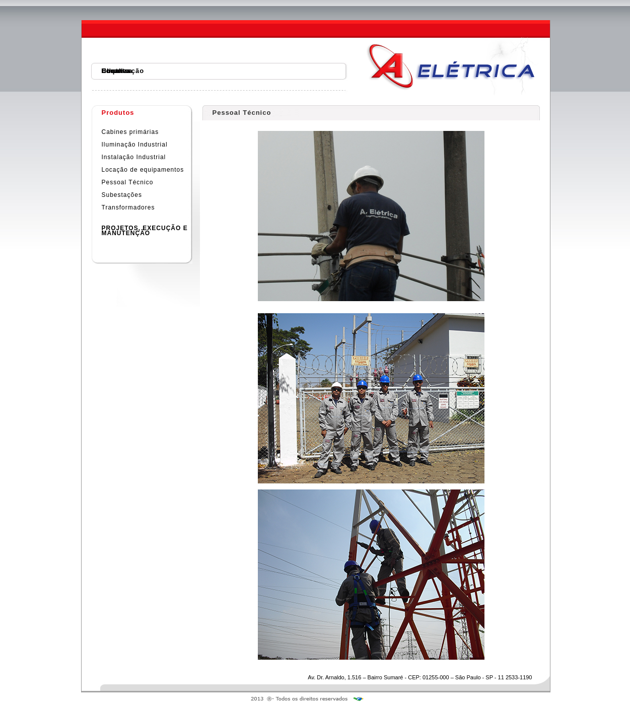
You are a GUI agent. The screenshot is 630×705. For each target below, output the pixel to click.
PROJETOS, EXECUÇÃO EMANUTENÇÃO (145, 231)
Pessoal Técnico (128, 182)
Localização (123, 71)
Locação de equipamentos (143, 169)
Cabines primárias (130, 131)
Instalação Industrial (134, 157)
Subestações (122, 194)
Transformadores (128, 207)
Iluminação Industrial (135, 144)
